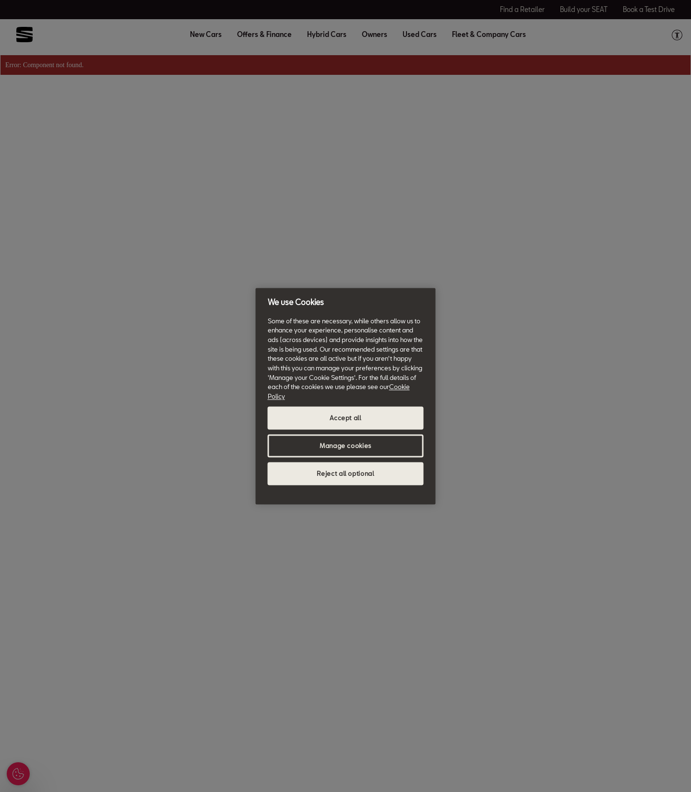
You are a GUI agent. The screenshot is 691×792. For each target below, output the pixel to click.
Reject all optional (345, 473)
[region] (346, 396)
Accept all (345, 418)
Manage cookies (345, 445)
